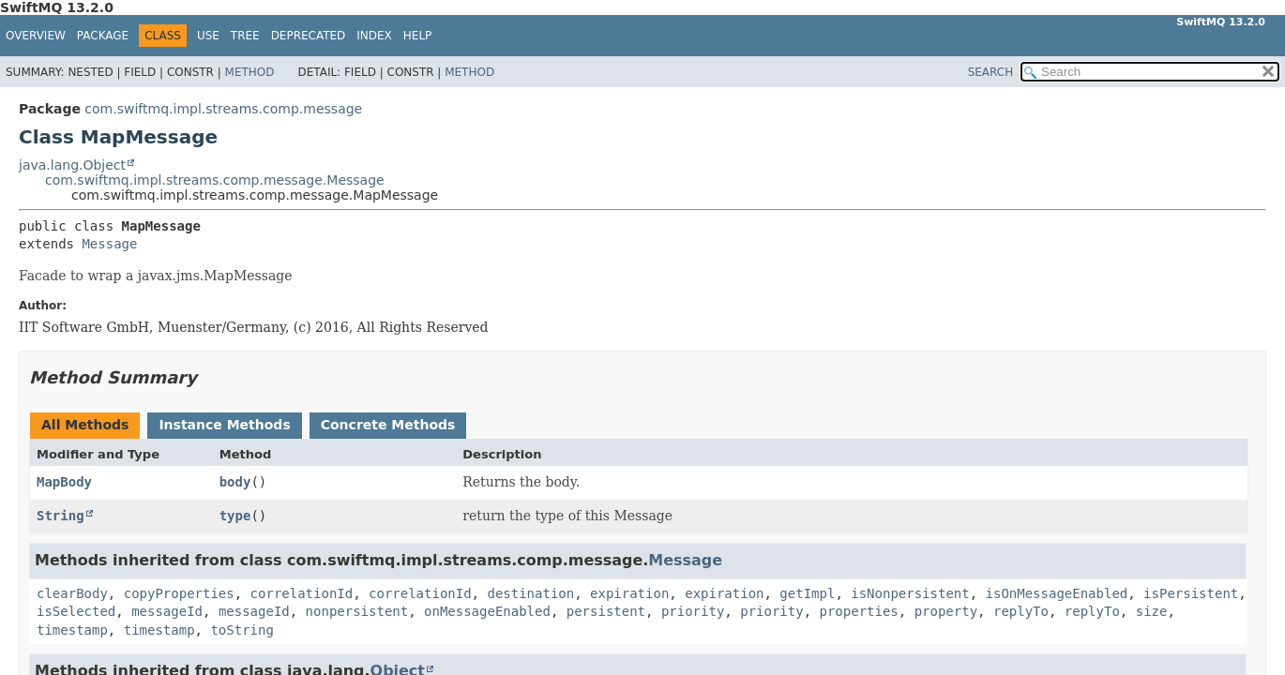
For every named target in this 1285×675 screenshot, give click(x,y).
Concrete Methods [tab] (388, 424)
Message (109, 243)
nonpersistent (357, 611)
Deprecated (308, 35)
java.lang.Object (72, 165)
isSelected (76, 611)
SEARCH (991, 72)
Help (417, 35)
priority (692, 611)
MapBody (64, 481)
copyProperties (179, 593)
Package (102, 35)
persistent (606, 611)
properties (859, 611)
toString (241, 630)
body (235, 481)
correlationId (302, 593)
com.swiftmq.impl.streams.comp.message (223, 108)
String (60, 515)
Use (208, 35)
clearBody (72, 593)
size (1152, 611)
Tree (245, 35)
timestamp (72, 630)
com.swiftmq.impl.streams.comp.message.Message (215, 180)
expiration (629, 593)
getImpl (807, 593)
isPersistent (1190, 593)
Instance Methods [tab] (224, 424)
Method (250, 72)
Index (374, 35)
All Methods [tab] (84, 424)
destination (530, 593)
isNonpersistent (910, 593)
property (946, 611)
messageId (167, 611)
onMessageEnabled (487, 611)
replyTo (1021, 611)
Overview (36, 35)
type (235, 515)
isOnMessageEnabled (1057, 593)
